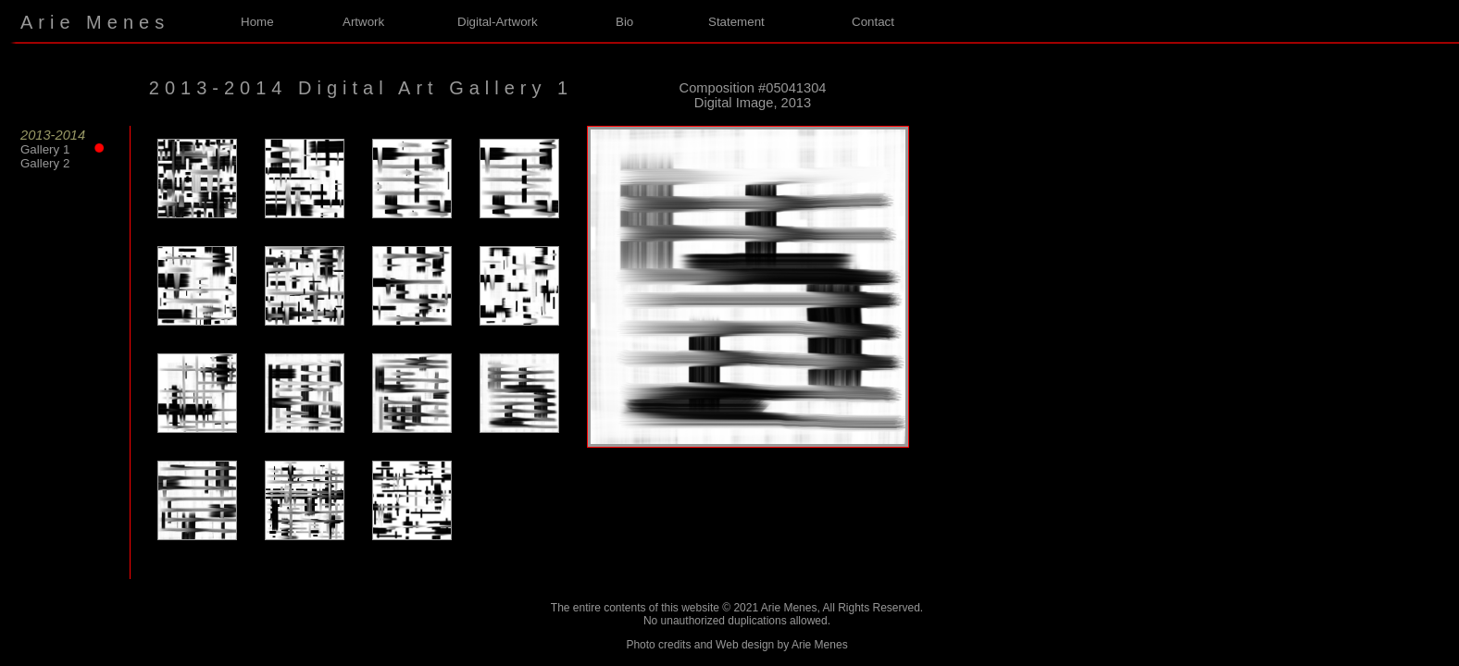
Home (257, 22)
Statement (736, 22)
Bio (624, 22)
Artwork (363, 22)
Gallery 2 (44, 163)
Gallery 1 (57, 149)
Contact (873, 22)
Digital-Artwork (497, 22)
